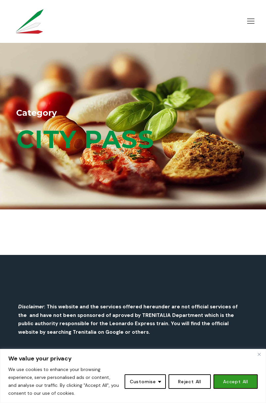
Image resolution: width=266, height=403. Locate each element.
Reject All (189, 382)
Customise (143, 382)
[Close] (259, 354)
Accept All (235, 382)
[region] (133, 376)
